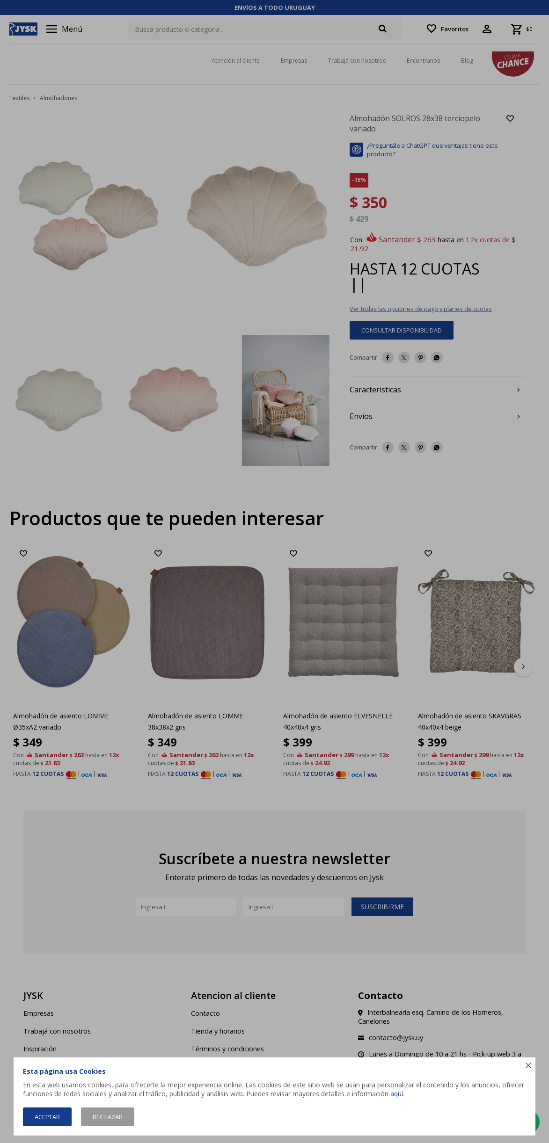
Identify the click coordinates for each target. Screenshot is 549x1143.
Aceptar (47, 1117)
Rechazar (108, 1117)
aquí (396, 1093)
